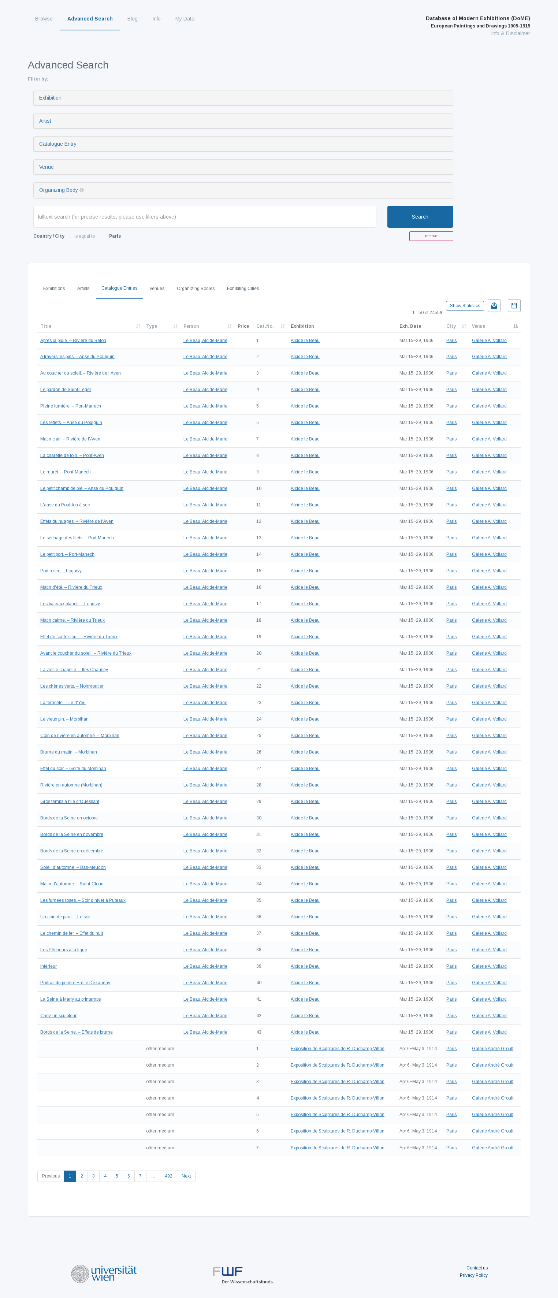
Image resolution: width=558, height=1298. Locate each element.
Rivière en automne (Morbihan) (71, 785)
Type (151, 326)
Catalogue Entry (58, 144)
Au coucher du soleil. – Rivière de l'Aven (80, 373)
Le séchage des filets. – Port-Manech (77, 537)
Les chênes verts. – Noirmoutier (72, 686)
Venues (156, 288)
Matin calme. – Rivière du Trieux (72, 620)
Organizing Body (58, 190)
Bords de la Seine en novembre (71, 834)
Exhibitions (54, 288)
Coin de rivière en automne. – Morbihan (79, 735)
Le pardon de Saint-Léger (65, 389)
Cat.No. (265, 326)
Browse (44, 19)
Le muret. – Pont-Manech (65, 472)
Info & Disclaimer (510, 33)
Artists (83, 288)
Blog (132, 19)
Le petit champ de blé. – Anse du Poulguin (81, 488)
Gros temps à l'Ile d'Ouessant (69, 801)
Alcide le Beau (305, 340)
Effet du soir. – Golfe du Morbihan (73, 768)
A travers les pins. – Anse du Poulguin (77, 356)
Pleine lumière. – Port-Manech (70, 406)
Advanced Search (90, 19)
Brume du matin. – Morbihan (68, 752)
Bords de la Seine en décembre (71, 850)
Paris (451, 340)
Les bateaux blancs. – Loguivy (70, 603)
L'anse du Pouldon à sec (65, 504)
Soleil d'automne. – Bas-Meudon (73, 867)
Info (156, 19)
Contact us (477, 1268)
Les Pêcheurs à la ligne (63, 949)
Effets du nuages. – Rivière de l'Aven (77, 521)
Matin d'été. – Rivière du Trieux (71, 587)
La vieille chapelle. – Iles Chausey (74, 669)
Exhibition (50, 98)
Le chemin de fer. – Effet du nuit (71, 933)
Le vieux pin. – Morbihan (64, 719)
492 (168, 1176)
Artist (45, 121)
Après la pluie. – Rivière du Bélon (73, 340)
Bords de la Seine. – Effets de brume (76, 1032)
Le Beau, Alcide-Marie (205, 340)
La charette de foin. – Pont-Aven (72, 455)
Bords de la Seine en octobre (69, 818)
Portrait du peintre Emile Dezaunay (75, 982)
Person (191, 326)
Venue (46, 167)
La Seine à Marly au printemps (70, 999)
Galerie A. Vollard (489, 340)
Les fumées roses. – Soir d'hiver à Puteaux (83, 900)
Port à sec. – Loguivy (61, 570)
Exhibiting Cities (243, 288)
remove (431, 236)
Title (45, 326)
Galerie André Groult (492, 1048)
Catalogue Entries (119, 288)
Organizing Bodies (196, 288)
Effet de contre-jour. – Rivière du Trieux (79, 636)
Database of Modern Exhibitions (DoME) (478, 22)
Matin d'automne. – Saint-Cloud (72, 883)
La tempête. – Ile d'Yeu (63, 702)
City (451, 326)
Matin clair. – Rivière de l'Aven (70, 439)
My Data (184, 19)
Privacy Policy (474, 1275)
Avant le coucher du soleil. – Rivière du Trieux (85, 653)
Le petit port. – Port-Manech (67, 554)
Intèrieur (48, 966)
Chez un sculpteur (58, 1015)
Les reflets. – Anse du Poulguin (71, 422)
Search (420, 217)
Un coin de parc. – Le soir (65, 916)
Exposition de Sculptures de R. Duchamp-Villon (337, 1048)
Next (186, 1176)
